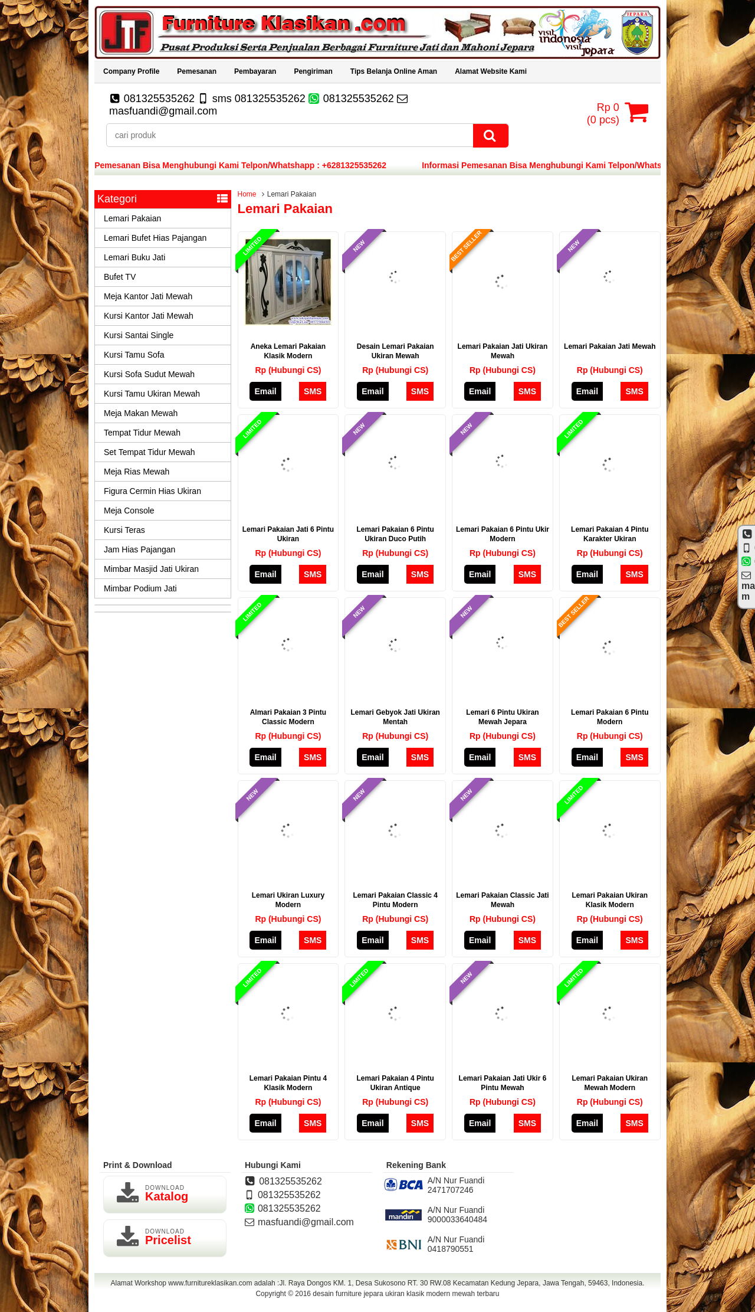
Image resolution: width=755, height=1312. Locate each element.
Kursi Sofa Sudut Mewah (149, 374)
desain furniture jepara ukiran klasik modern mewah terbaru (406, 1294)
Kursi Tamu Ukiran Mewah (152, 393)
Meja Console (129, 510)
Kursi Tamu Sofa (134, 354)
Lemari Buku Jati (134, 257)
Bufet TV (120, 277)
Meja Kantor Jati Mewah (148, 296)
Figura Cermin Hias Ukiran (152, 491)
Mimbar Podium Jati (140, 588)
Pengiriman (313, 71)
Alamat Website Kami (491, 71)
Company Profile (131, 71)
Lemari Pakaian (132, 218)
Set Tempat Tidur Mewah (149, 452)
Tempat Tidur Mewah (142, 432)
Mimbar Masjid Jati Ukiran (151, 569)
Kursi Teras (124, 530)
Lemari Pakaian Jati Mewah (609, 346)
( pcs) (604, 112)
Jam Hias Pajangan (139, 549)
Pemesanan (196, 71)
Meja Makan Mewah (141, 413)
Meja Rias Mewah (136, 471)
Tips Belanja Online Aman (393, 71)
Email (265, 391)
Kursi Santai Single (138, 335)
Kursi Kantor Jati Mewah (148, 315)
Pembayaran (255, 71)
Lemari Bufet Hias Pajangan (155, 238)
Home (247, 194)
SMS (312, 391)
